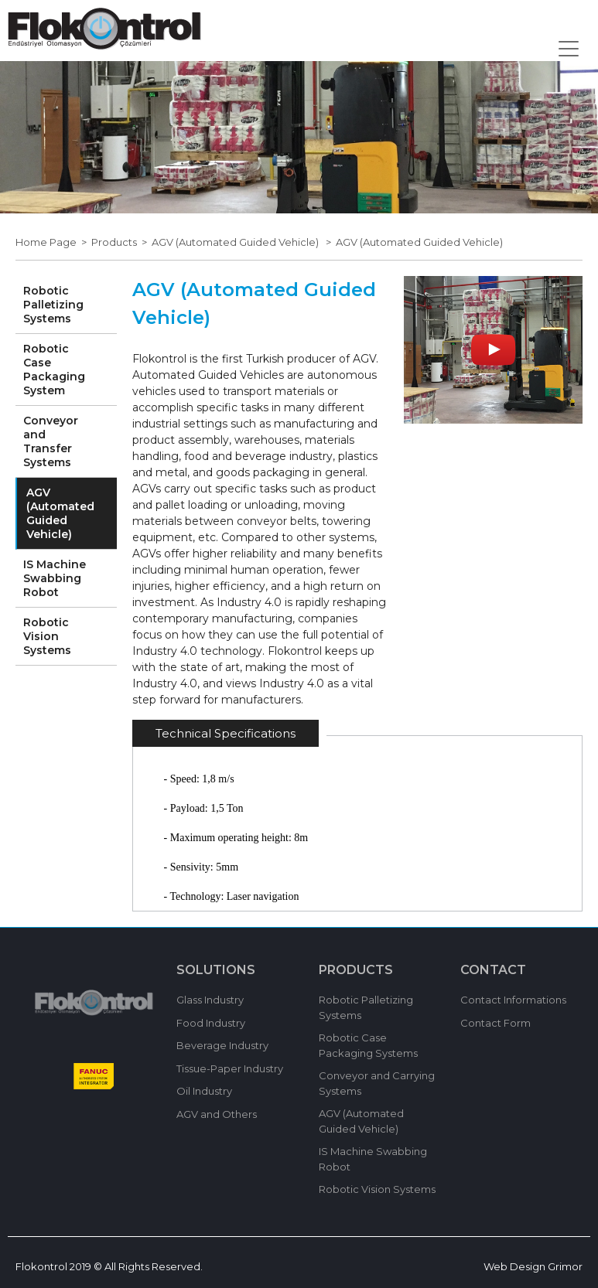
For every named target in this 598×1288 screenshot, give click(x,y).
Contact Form (495, 1023)
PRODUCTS (356, 970)
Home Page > (53, 242)
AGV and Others (216, 1114)
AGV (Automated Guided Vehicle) (419, 242)
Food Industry (210, 1023)
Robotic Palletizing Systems (53, 304)
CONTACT (493, 970)
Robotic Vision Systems (47, 636)
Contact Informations (513, 999)
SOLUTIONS (215, 970)
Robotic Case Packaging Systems (368, 1045)
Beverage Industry (222, 1045)
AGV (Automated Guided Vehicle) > (244, 242)
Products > (121, 242)
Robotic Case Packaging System (54, 369)
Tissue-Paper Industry (229, 1068)
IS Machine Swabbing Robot (54, 578)
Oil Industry (204, 1091)
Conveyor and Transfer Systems (50, 441)
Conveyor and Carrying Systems (377, 1083)
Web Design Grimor (533, 1266)
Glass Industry (210, 999)
